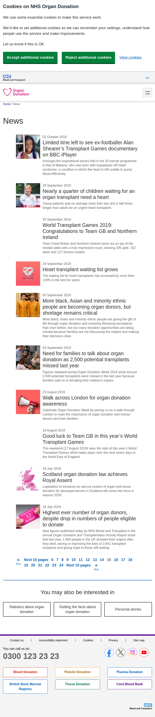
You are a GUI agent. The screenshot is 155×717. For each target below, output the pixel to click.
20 (33, 565)
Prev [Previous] (18, 564)
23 (54, 565)
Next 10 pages (36, 560)
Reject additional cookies (88, 57)
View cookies (130, 57)
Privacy (113, 640)
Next (96, 569)
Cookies (88, 640)
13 (95, 560)
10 (74, 560)
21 (40, 565)
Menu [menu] (147, 92)
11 (81, 560)
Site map (139, 640)
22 (47, 565)
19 (26, 565)
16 (116, 560)
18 (130, 560)
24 (61, 565)
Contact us (17, 640)
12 (88, 560)
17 (123, 560)
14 (102, 560)
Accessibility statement (53, 640)
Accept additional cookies (30, 57)
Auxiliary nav (147, 78)
